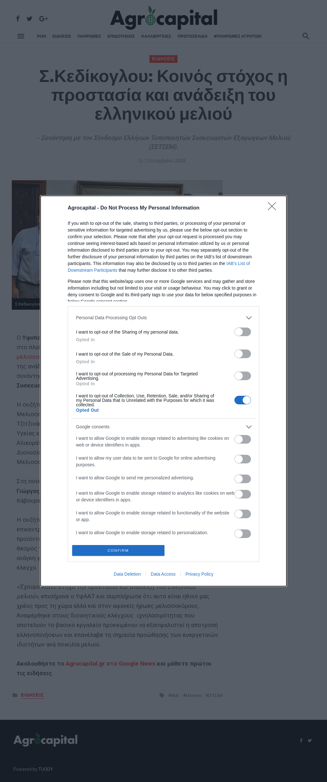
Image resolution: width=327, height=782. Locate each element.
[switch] (242, 330)
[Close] (274, 207)
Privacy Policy (199, 575)
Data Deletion (127, 575)
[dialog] (163, 391)
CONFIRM (120, 550)
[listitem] (163, 316)
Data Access (163, 575)
